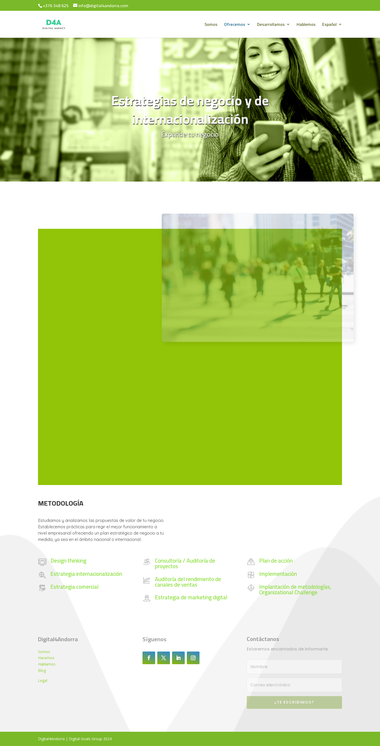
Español (329, 25)
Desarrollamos (271, 25)
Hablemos (306, 25)
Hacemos (46, 657)
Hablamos (46, 664)
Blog (42, 670)
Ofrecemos (234, 25)
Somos (211, 25)
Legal (42, 680)
